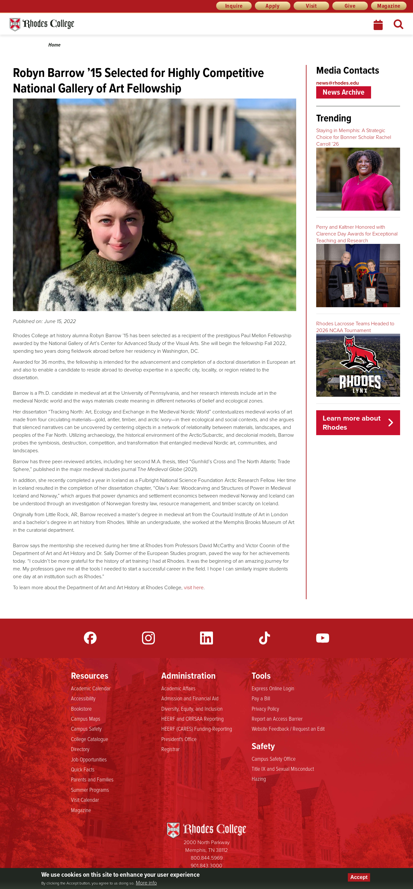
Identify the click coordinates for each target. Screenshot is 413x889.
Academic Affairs (178, 688)
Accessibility (83, 698)
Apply (273, 6)
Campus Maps (85, 719)
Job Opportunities (89, 759)
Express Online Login (273, 688)
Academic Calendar (91, 688)
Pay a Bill (261, 698)
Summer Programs (90, 790)
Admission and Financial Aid (189, 698)
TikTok (264, 638)
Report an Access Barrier (277, 719)
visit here (194, 587)
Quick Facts (83, 769)
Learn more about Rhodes (352, 423)
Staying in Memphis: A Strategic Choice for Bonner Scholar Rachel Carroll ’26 (353, 137)
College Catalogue (89, 739)
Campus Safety (86, 729)
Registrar (170, 749)
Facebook (90, 638)
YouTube (322, 638)
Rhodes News (71, 24)
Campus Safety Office (274, 759)
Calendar (379, 25)
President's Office (178, 739)
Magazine (388, 6)
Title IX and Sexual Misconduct (283, 769)
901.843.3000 (206, 865)
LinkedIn (206, 638)
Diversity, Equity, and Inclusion (192, 709)
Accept (359, 877)
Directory (80, 749)
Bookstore (81, 709)
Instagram (148, 638)
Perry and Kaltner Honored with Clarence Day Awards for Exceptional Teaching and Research (357, 233)
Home (54, 44)
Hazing (259, 779)
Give (350, 6)
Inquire (234, 6)
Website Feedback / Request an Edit (288, 729)
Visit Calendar (85, 800)
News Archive (344, 92)
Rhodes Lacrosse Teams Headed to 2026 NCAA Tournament (355, 327)
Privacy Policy (265, 709)
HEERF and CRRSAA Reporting (192, 719)
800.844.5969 (207, 858)
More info (146, 883)
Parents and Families (92, 779)
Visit (311, 6)
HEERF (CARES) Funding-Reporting (196, 729)
